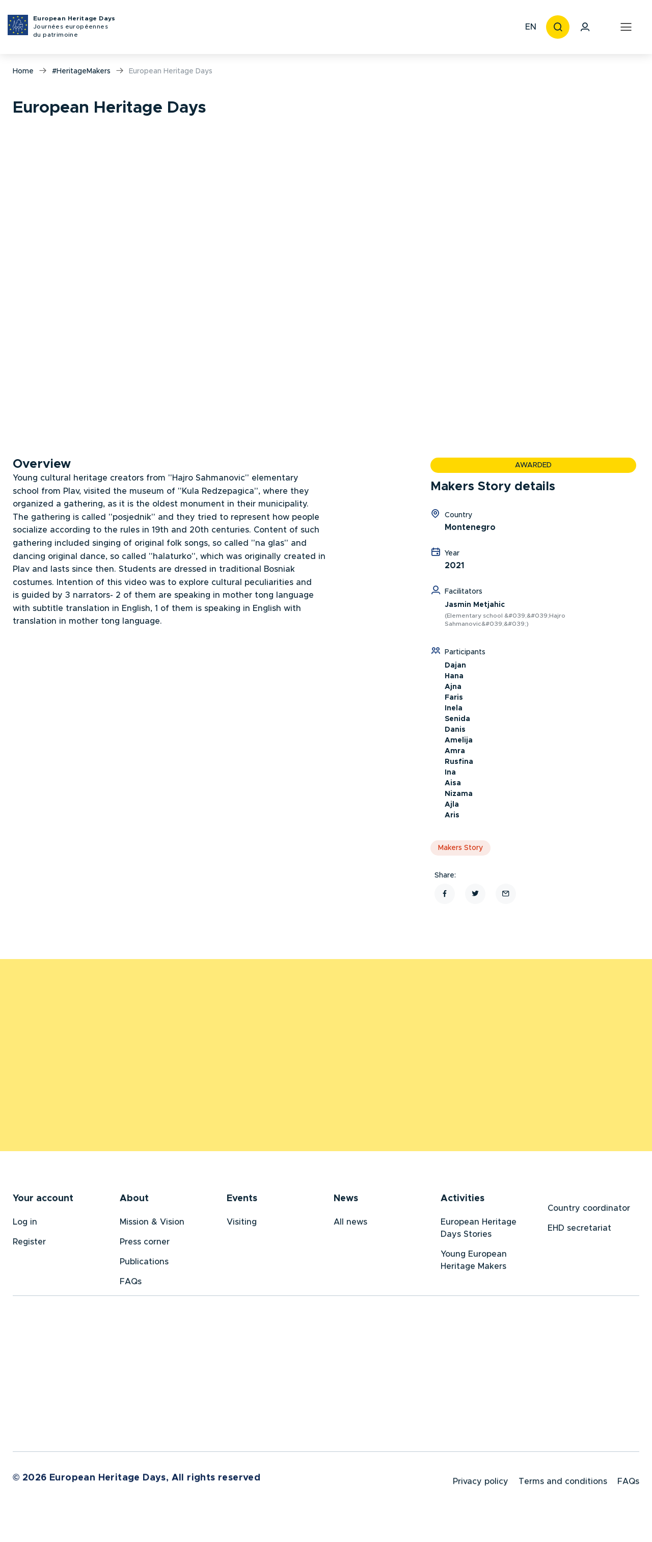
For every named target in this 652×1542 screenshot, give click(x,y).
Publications (144, 1264)
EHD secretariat (579, 1230)
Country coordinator (589, 1210)
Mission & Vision (152, 1224)
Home (23, 71)
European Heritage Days (74, 27)
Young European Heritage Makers (474, 1262)
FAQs (131, 1284)
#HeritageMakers (81, 71)
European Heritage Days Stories (479, 1230)
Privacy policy (480, 1485)
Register (29, 1244)
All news (350, 1224)
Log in (25, 1224)
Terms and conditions (563, 1485)
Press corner (145, 1244)
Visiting (242, 1224)
